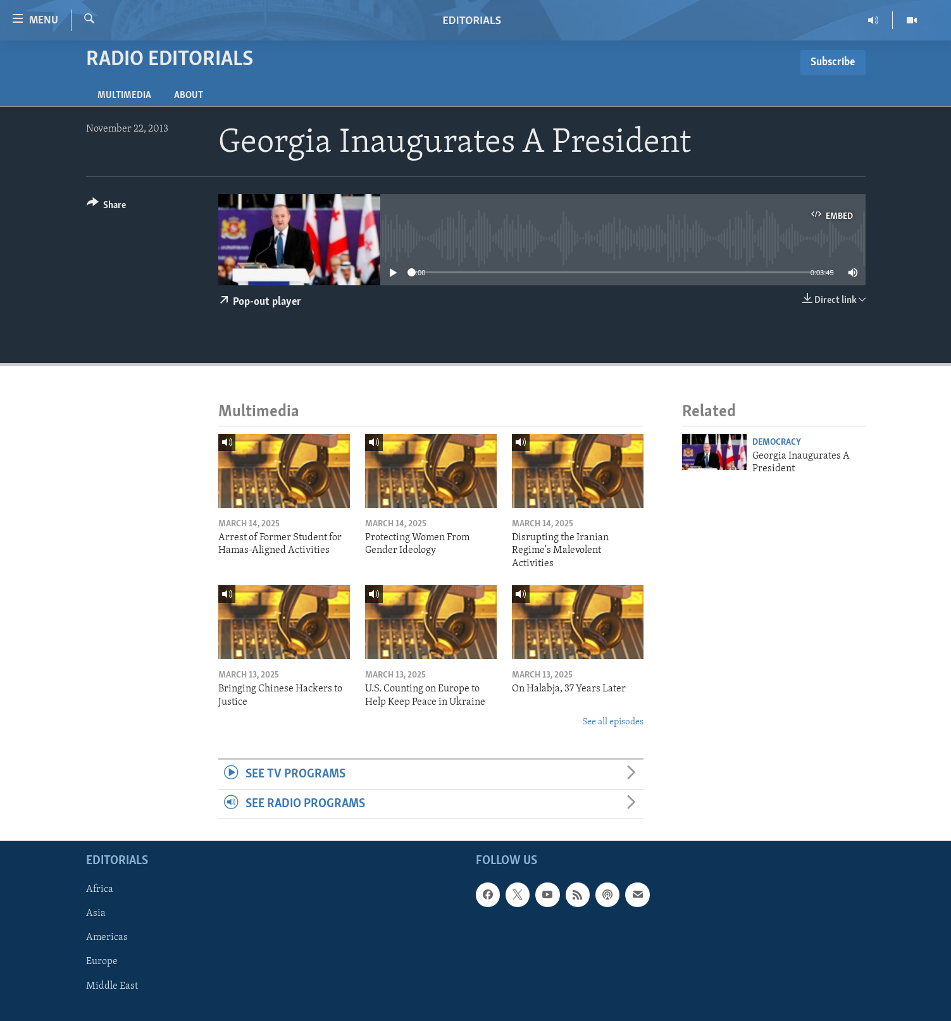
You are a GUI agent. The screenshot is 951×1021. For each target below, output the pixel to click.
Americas (107, 938)
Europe (102, 962)
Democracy (776, 442)
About (188, 95)
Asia (96, 914)
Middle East (112, 986)
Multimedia (124, 95)
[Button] (107, 207)
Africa (99, 890)
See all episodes (612, 722)
